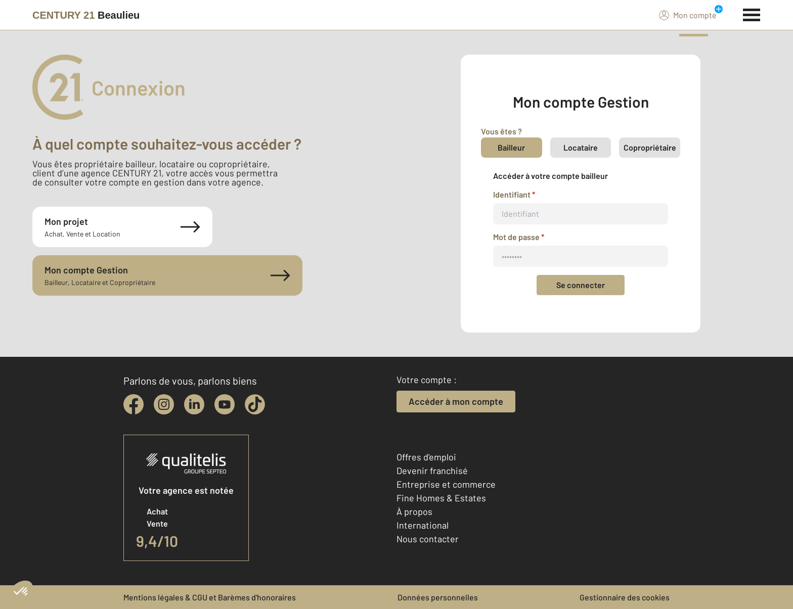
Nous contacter (427, 538)
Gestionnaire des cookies (625, 597)
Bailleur (511, 147)
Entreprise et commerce (446, 484)
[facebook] (133, 404)
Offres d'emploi (426, 456)
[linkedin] (194, 404)
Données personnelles (438, 597)
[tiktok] (255, 404)
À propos (414, 511)
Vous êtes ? (501, 131)
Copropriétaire (650, 147)
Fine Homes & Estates (441, 497)
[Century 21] (86, 15)
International (422, 525)
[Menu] (752, 13)
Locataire (580, 147)
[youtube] (224, 404)
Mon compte (688, 14)
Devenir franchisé (432, 470)
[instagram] (164, 404)
